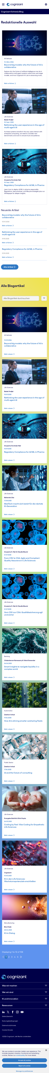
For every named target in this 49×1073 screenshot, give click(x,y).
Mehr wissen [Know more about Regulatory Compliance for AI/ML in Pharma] (8, 460)
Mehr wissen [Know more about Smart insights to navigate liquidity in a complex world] (8, 677)
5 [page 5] (17, 957)
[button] (3, 4)
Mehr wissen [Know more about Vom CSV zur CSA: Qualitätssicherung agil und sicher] (8, 623)
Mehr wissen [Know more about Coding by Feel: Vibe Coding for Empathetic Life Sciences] (8, 835)
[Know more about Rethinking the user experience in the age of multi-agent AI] (24, 233)
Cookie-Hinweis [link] (7, 1030)
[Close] (46, 1050)
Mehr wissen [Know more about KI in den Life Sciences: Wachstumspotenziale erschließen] (8, 889)
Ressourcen (7, 1005)
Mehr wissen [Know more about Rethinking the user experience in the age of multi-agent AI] (8, 408)
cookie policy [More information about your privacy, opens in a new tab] (20, 1055)
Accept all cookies (24, 1060)
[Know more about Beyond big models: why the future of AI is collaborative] (24, 216)
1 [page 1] (6, 957)
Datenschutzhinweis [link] (9, 1025)
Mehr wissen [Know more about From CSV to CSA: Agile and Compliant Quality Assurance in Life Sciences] (8, 569)
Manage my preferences (24, 1071)
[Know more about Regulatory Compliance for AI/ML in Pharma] (24, 249)
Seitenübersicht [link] (7, 1016)
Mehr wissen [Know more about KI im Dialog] (8, 941)
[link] (15, 4)
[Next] (21, 957)
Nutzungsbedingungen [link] (10, 1021)
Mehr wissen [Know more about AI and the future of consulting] (8, 781)
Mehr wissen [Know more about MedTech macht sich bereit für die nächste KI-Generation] (8, 514)
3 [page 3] (11, 957)
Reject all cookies (24, 1066)
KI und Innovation (10, 999)
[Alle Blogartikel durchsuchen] (20, 298)
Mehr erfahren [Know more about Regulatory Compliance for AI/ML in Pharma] (9, 201)
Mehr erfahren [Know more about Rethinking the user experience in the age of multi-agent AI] (9, 143)
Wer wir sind (7, 992)
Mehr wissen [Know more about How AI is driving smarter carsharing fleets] (8, 729)
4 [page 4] (14, 957)
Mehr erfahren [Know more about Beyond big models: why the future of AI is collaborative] (9, 83)
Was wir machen (9, 986)
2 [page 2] (8, 957)
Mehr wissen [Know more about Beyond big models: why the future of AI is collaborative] (8, 354)
